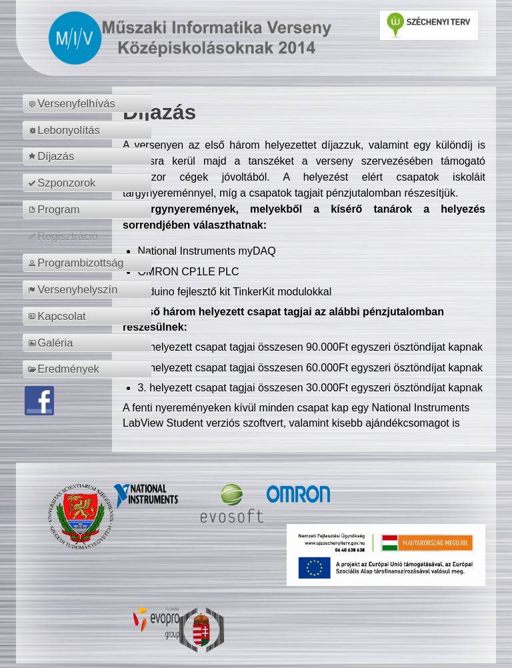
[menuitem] (89, 103)
